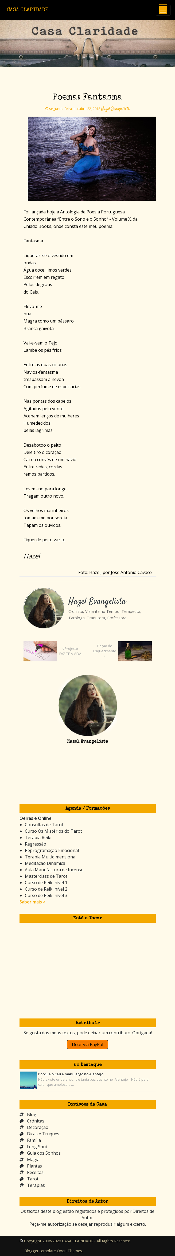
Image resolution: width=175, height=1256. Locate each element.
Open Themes (69, 1250)
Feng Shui (37, 1147)
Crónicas (35, 1121)
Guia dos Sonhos (44, 1153)
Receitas (35, 1172)
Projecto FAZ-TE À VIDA (70, 651)
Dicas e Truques (43, 1134)
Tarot (32, 1179)
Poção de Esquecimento (104, 650)
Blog (31, 1114)
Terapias (36, 1185)
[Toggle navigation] (163, 10)
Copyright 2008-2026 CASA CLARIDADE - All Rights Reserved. (77, 1240)
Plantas (34, 1166)
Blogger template (40, 1250)
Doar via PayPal (87, 1044)
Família (34, 1140)
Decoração (37, 1127)
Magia (33, 1159)
